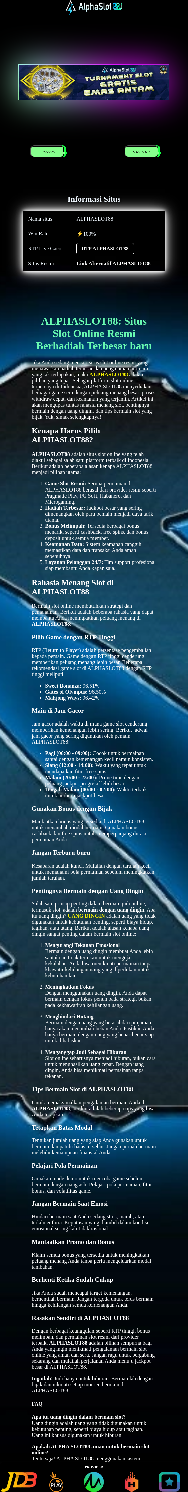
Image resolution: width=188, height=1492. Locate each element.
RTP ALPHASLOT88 (105, 248)
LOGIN (48, 152)
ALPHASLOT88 (108, 374)
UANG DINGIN (86, 916)
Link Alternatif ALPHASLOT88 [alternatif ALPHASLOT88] (113, 263)
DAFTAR (142, 152)
